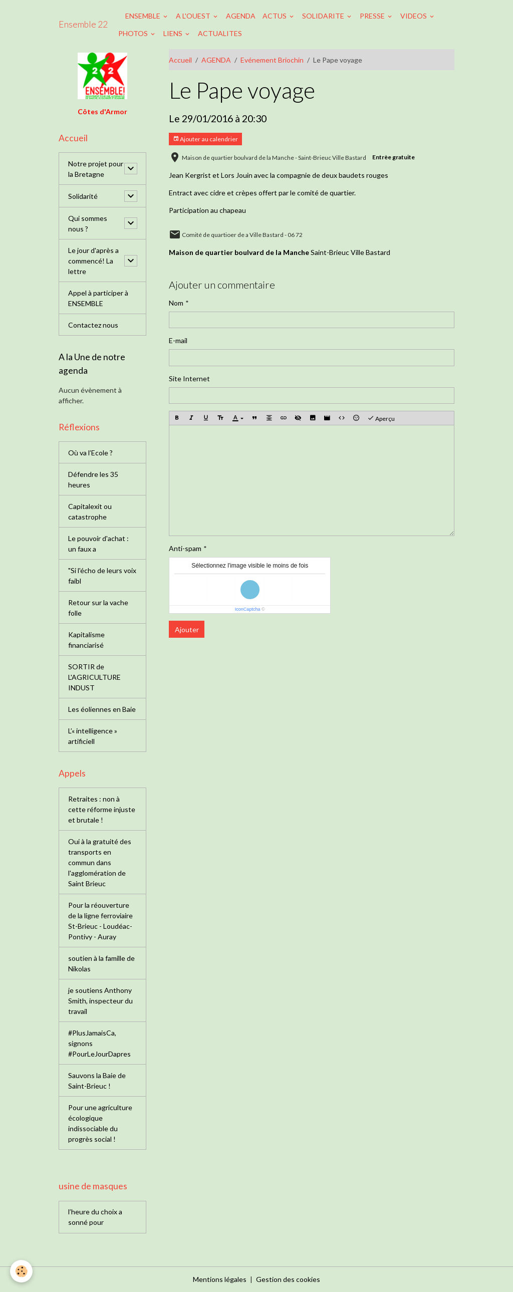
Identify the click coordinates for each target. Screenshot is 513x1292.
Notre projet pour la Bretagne (95, 168)
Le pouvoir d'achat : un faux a (98, 543)
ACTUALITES (220, 33)
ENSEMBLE (143, 16)
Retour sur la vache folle (98, 607)
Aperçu (381, 418)
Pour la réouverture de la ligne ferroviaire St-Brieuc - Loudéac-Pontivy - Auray (100, 921)
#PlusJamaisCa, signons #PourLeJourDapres (99, 1043)
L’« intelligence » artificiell (92, 735)
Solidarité (83, 196)
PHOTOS (133, 33)
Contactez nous (93, 325)
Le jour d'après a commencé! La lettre (93, 261)
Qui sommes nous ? (87, 223)
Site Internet (189, 378)
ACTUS (275, 16)
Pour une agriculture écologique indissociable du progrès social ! (100, 1123)
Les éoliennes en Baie (102, 709)
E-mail (178, 340)
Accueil (180, 60)
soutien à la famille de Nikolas (101, 963)
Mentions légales (219, 1279)
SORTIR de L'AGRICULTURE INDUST (94, 677)
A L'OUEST (194, 16)
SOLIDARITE (324, 16)
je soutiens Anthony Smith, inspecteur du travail (100, 1000)
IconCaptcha (248, 609)
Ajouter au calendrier (205, 139)
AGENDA (240, 16)
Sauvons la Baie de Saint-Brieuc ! (97, 1080)
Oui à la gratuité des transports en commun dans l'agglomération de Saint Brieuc (99, 862)
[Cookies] (21, 1271)
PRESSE (373, 16)
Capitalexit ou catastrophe (90, 511)
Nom (176, 303)
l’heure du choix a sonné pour (95, 1216)
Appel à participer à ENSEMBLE (98, 298)
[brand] (83, 24)
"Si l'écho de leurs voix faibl (102, 575)
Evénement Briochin (272, 60)
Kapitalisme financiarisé (86, 639)
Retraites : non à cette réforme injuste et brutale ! (101, 809)
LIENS (173, 33)
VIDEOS (414, 16)
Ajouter (187, 629)
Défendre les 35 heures (93, 479)
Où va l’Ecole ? (90, 452)
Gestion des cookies (288, 1279)
